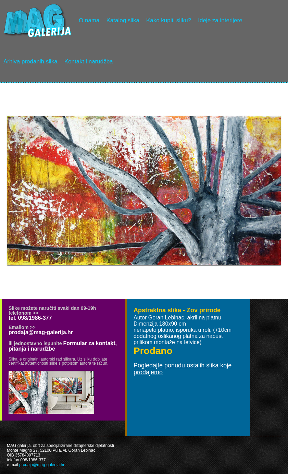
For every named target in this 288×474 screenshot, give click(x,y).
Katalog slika (122, 20)
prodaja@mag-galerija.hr (41, 332)
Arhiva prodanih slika (30, 61)
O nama (89, 20)
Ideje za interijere (220, 20)
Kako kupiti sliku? (168, 20)
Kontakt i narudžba (88, 61)
